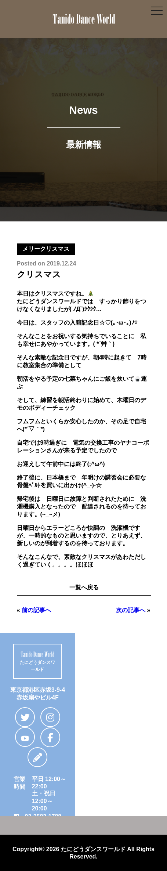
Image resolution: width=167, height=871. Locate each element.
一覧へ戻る (84, 587)
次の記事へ (130, 610)
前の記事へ (36, 610)
